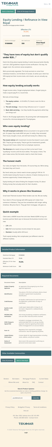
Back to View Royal (7, 11)
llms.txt (26, 411)
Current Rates (43, 379)
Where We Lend (13, 382)
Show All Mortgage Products (25, 11)
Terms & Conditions (40, 407)
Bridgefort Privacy (24, 407)
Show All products (7, 360)
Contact (41, 382)
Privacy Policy (10, 407)
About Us (25, 382)
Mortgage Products (29, 379)
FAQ (33, 382)
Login (26, 432)
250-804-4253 (23, 418)
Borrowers (15, 379)
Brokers (6, 379)
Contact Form (33, 418)
